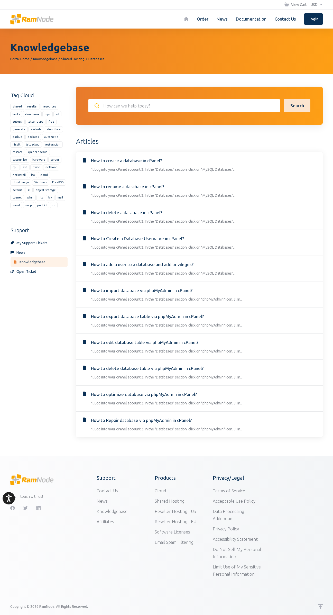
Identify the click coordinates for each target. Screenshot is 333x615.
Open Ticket (23, 271)
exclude (36, 129)
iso (33, 174)
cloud (44, 174)
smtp (28, 205)
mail (60, 197)
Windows (40, 182)
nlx (41, 197)
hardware (38, 159)
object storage (46, 190)
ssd (25, 167)
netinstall (19, 174)
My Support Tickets (29, 243)
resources (49, 106)
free (51, 121)
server (55, 159)
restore (18, 151)
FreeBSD (58, 182)
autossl (17, 121)
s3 (28, 190)
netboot (51, 167)
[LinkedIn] (38, 508)
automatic (51, 136)
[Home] (186, 19)
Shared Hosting (73, 59)
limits (16, 114)
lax (50, 197)
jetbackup (33, 144)
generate (19, 129)
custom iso (20, 159)
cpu (15, 167)
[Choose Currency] (316, 4)
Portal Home (19, 59)
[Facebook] (12, 508)
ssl (57, 114)
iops (47, 114)
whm (30, 197)
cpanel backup (38, 151)
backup (17, 136)
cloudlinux (32, 114)
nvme (36, 167)
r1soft (17, 144)
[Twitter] (25, 508)
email (16, 205)
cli (53, 205)
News (18, 252)
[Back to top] (320, 606)
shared (17, 106)
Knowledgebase (45, 59)
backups (33, 136)
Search (297, 105)
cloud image (21, 182)
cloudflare (54, 129)
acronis (17, 190)
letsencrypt (35, 121)
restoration (52, 144)
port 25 (42, 205)
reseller (32, 106)
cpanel (17, 197)
